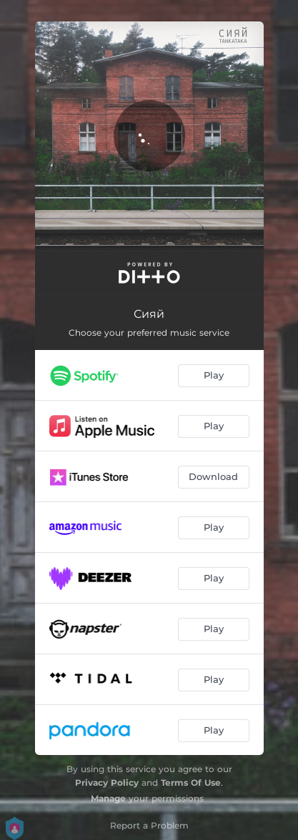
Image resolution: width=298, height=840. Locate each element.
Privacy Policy (107, 782)
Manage (108, 798)
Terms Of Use (191, 782)
